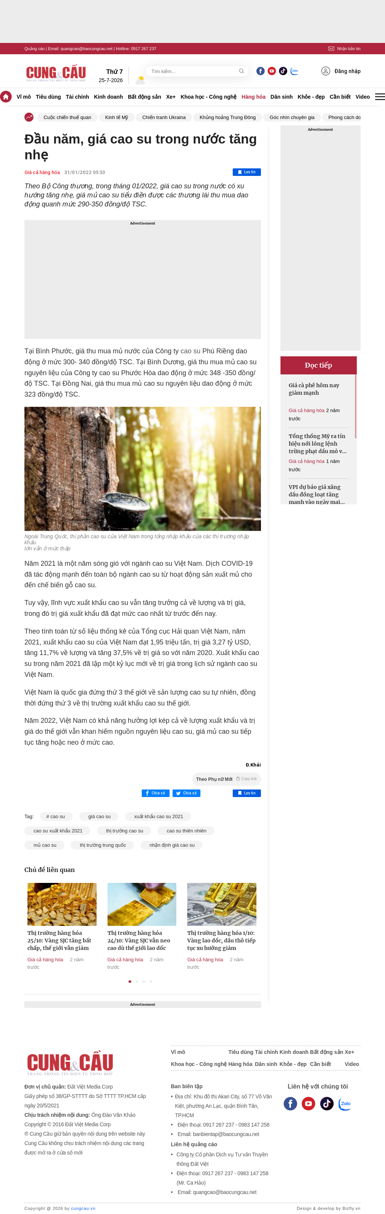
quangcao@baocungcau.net (86, 48)
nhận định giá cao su (171, 845)
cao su (190, 351)
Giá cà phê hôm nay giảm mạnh (314, 389)
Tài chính (77, 97)
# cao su (56, 816)
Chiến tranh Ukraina (163, 117)
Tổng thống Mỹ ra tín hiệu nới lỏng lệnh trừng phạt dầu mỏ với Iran (318, 444)
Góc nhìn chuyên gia (292, 117)
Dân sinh (282, 97)
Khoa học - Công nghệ (208, 97)
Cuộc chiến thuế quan (67, 117)
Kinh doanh (108, 97)
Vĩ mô (24, 97)
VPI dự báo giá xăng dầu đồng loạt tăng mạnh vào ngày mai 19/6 (315, 495)
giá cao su (99, 816)
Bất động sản (144, 97)
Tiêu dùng (48, 97)
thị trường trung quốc (102, 845)
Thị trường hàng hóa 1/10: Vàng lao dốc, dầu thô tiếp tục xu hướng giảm (221, 940)
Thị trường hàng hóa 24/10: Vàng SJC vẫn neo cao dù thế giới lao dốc (139, 940)
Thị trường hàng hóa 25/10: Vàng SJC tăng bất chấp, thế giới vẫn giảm (59, 940)
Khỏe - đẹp (311, 97)
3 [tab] (143, 981)
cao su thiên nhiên (186, 831)
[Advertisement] (142, 279)
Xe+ (171, 97)
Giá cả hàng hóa (42, 172)
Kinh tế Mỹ (117, 117)
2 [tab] (137, 981)
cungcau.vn (83, 1208)
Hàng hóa (254, 97)
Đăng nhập (341, 71)
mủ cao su (44, 845)
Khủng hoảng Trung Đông (228, 117)
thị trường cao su (124, 831)
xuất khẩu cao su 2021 (158, 816)
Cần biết (340, 97)
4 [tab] (151, 981)
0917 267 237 (143, 48)
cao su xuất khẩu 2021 (57, 831)
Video (363, 97)
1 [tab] (130, 981)
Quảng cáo (34, 48)
